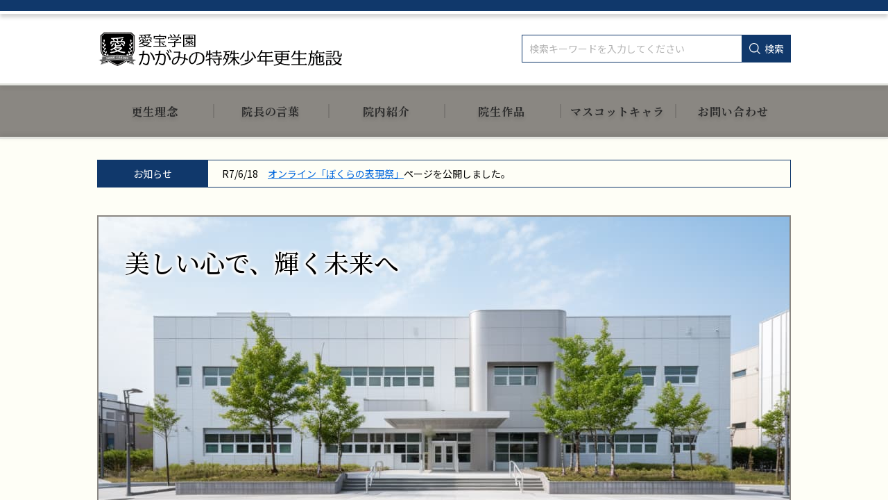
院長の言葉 (270, 111)
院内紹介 (386, 111)
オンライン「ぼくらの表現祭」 (336, 173)
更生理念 (154, 111)
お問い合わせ (733, 111)
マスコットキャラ (617, 111)
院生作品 (501, 111)
